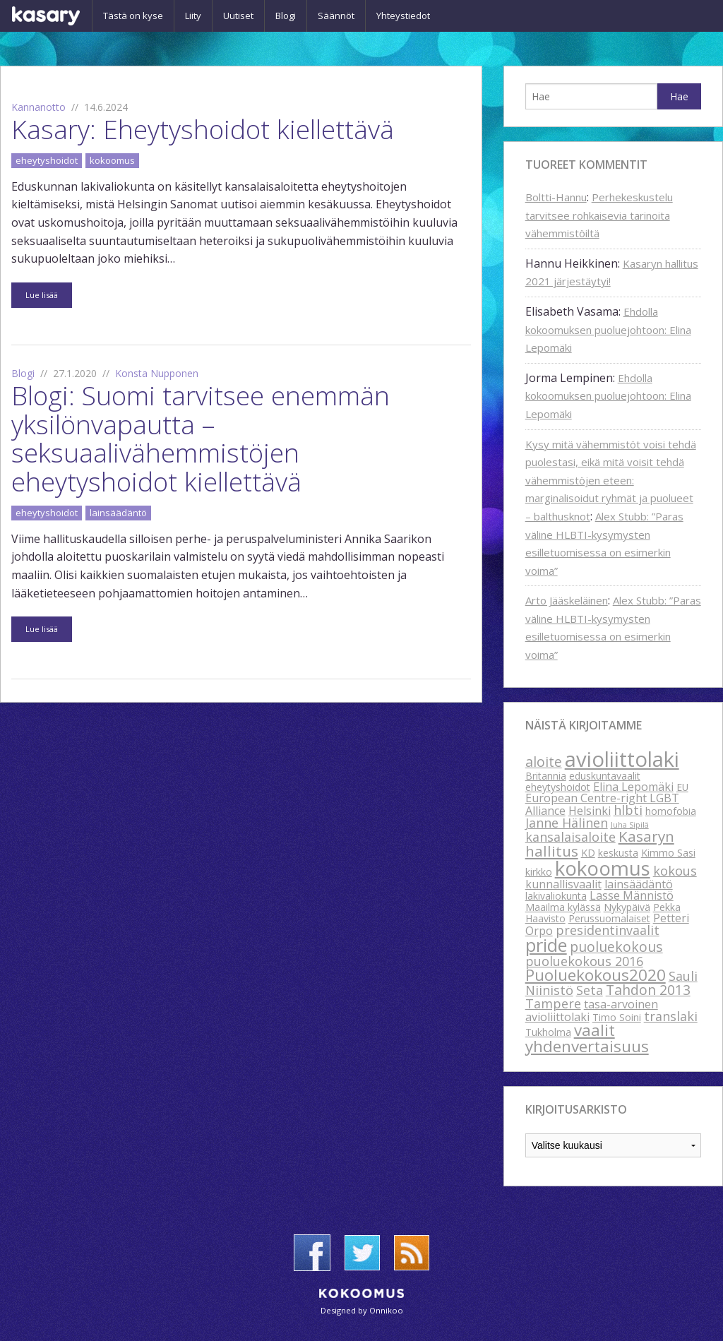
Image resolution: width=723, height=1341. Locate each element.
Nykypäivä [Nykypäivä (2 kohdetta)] (627, 907)
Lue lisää (41, 295)
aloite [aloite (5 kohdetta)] (543, 761)
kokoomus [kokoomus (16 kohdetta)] (602, 867)
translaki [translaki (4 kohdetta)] (671, 1016)
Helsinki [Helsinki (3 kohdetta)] (589, 810)
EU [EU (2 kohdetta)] (682, 787)
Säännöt (336, 15)
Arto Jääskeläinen (566, 600)
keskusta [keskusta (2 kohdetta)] (618, 852)
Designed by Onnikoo (362, 1310)
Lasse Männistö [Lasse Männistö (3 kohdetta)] (632, 895)
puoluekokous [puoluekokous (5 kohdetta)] (616, 946)
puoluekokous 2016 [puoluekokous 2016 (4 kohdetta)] (584, 961)
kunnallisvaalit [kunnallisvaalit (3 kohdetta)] (563, 884)
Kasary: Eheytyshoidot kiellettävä (202, 129)
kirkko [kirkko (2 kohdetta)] (538, 871)
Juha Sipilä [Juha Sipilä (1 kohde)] (630, 825)
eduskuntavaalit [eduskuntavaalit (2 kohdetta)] (604, 775)
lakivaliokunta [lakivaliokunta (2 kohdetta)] (556, 895)
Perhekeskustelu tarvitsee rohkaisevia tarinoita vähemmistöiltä (599, 215)
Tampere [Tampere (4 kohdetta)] (553, 1003)
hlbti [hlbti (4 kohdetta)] (628, 809)
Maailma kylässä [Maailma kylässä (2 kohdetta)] (563, 907)
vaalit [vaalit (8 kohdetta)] (594, 1030)
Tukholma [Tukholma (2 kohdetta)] (548, 1032)
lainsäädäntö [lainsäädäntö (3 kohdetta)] (638, 884)
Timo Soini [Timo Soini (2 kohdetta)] (616, 1017)
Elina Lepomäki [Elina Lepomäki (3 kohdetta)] (633, 786)
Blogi (285, 15)
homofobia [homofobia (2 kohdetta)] (670, 811)
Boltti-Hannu (556, 197)
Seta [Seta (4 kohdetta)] (589, 990)
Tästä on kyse (133, 15)
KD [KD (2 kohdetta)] (588, 852)
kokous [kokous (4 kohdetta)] (675, 870)
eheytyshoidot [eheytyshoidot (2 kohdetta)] (557, 787)
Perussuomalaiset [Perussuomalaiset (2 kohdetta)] (609, 918)
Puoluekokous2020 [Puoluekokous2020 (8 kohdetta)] (595, 975)
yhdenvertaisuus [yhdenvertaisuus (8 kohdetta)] (587, 1046)
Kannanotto (38, 107)
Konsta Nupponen (156, 373)
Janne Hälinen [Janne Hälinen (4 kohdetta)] (566, 822)
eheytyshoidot (47, 160)
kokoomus (112, 160)
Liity (193, 15)
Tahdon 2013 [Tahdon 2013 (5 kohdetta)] (648, 989)
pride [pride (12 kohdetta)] (546, 945)
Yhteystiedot (403, 15)
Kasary (46, 16)
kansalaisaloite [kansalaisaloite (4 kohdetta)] (570, 836)
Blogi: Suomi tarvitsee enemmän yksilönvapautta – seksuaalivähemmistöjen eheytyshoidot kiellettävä (200, 438)
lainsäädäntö (118, 512)
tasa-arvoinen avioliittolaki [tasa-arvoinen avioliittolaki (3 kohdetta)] (591, 1010)
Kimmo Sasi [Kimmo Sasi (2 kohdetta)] (668, 852)
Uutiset (238, 15)
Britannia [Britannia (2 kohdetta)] (545, 775)
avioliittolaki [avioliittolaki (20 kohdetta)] (622, 759)
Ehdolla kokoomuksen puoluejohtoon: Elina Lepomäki (608, 329)
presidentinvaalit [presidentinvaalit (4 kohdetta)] (607, 930)
